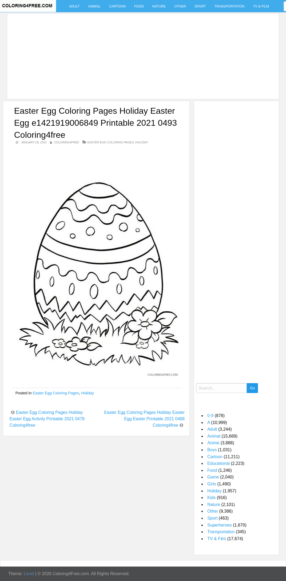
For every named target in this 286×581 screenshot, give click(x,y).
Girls (211, 484)
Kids (211, 497)
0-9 (210, 415)
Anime (213, 443)
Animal (94, 6)
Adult (74, 6)
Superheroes (219, 525)
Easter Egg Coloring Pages (111, 142)
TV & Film (261, 6)
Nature (159, 6)
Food (139, 6)
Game (213, 477)
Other (180, 6)
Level (29, 573)
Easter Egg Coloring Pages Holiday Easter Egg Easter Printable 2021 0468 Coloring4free (144, 418)
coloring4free (66, 142)
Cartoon (117, 6)
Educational (218, 463)
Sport (200, 6)
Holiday (141, 142)
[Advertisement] (141, 53)
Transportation (230, 6)
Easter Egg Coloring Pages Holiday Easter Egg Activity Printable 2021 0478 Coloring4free (47, 418)
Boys (212, 449)
